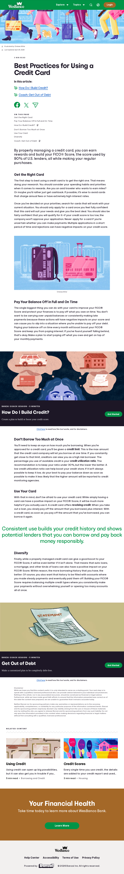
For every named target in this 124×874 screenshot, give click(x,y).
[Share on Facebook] (17, 105)
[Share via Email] (35, 105)
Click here (41, 429)
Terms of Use (70, 857)
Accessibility (51, 857)
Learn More (62, 825)
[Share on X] (26, 105)
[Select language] (98, 5)
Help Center (31, 857)
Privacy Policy (91, 857)
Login (109, 5)
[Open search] (90, 5)
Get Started (112, 414)
